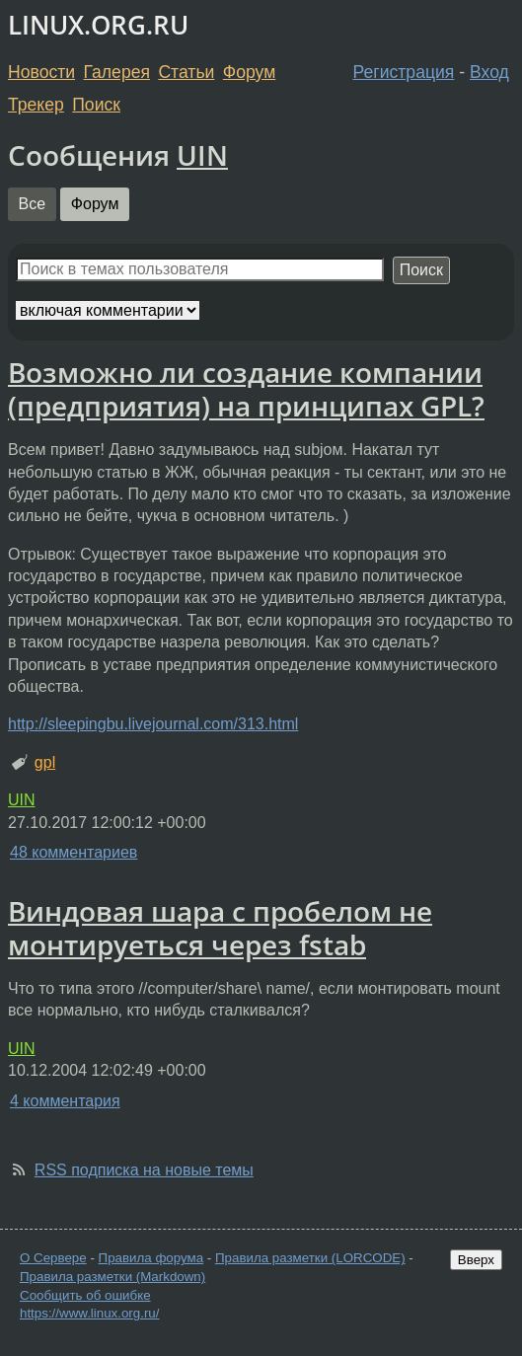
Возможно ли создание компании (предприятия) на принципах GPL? (246, 388)
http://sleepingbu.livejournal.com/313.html (153, 724)
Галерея (117, 72)
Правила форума (151, 1257)
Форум (249, 72)
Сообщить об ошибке (85, 1295)
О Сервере (53, 1257)
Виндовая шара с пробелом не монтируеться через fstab (220, 927)
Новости (41, 72)
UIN (202, 155)
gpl (45, 762)
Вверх (476, 1259)
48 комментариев (73, 852)
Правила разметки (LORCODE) (310, 1257)
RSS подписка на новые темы (144, 1170)
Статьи (186, 72)
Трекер (36, 104)
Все (32, 203)
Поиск (96, 104)
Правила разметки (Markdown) (112, 1276)
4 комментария (65, 1100)
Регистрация (404, 72)
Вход (489, 72)
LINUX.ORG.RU (98, 25)
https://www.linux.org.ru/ (89, 1313)
